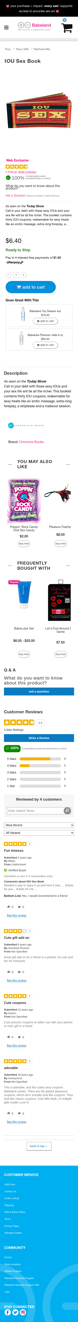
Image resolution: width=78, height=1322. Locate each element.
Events (8, 1257)
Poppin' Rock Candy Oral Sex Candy (24, 528)
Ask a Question (15, 195)
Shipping (9, 1205)
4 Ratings (11, 171)
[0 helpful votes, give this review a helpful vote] (9, 907)
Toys (8, 49)
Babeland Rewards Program (19, 1278)
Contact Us (10, 1191)
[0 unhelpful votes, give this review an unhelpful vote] (20, 907)
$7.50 (60, 642)
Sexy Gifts (22, 49)
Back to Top (39, 1146)
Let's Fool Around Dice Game (60, 630)
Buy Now (24, 543)
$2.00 (24, 536)
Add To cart (31, 286)
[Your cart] (67, 27)
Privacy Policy (12, 1226)
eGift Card (10, 1184)
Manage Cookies (13, 1232)
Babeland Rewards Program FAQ (22, 1284)
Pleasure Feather (60, 527)
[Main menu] (6, 27)
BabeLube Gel (24, 628)
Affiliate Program (13, 1271)
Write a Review (27, 171)
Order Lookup (12, 1198)
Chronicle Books (31, 442)
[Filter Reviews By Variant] (39, 833)
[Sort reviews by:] (39, 825)
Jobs (7, 1291)
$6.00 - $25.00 (24, 641)
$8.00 (60, 534)
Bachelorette (42, 49)
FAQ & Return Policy (15, 1212)
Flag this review (16, 915)
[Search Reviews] (39, 810)
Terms (8, 1219)
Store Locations (13, 1264)
